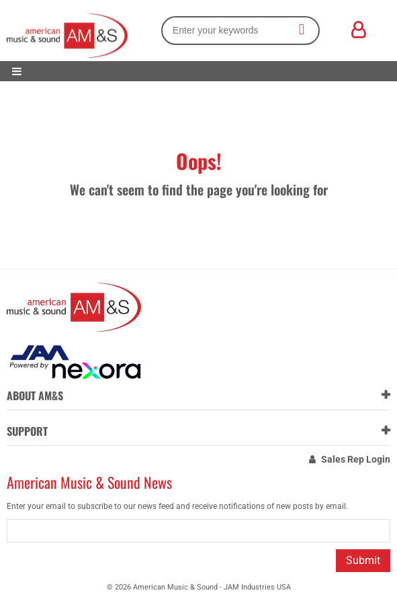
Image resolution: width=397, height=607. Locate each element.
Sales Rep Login (355, 459)
